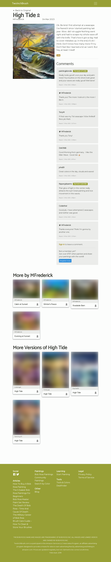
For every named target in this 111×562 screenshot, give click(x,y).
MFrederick (18, 19)
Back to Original (22, 10)
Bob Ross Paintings (44, 474)
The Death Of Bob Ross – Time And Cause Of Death (22, 508)
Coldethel (63, 206)
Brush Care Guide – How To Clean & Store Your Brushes (22, 524)
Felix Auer (53, 553)
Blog (37, 492)
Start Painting (63, 474)
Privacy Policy (85, 474)
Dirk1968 (62, 148)
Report (61, 85)
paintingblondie (65, 71)
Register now (65, 261)
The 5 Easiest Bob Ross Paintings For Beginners (21, 493)
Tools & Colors (63, 482)
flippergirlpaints (65, 184)
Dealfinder (61, 486)
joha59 (61, 167)
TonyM (62, 112)
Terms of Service (86, 477)
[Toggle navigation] (95, 3)
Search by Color (42, 484)
